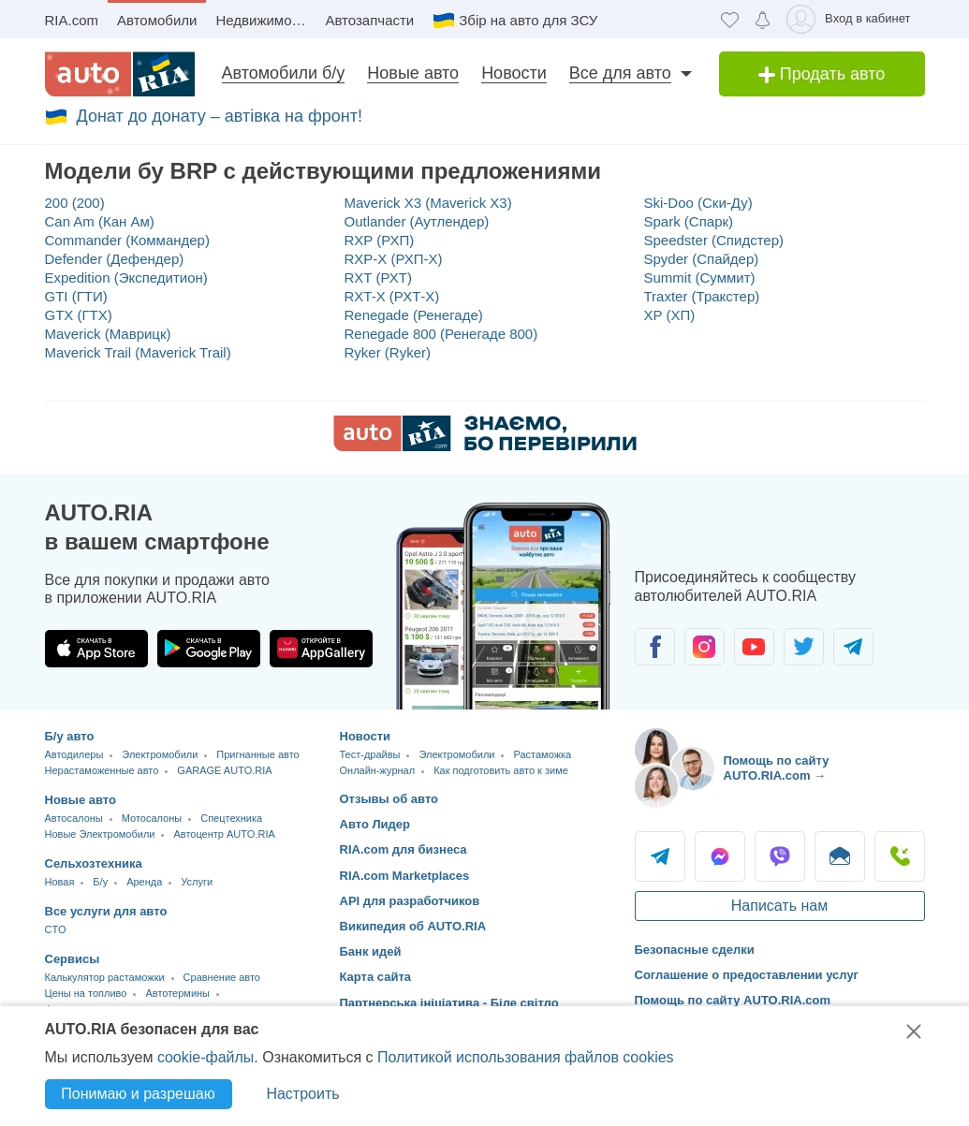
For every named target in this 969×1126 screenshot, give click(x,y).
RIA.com (72, 20)
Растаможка (542, 754)
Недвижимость (263, 20)
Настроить (302, 1094)
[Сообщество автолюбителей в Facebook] (655, 646)
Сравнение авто (222, 977)
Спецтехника (231, 818)
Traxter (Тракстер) (702, 296)
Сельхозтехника (93, 863)
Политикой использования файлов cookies (525, 1057)
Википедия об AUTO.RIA (413, 926)
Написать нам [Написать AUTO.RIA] (779, 906)
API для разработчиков (410, 901)
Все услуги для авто (106, 911)
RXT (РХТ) (378, 277)
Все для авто (620, 73)
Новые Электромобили (100, 834)
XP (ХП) (670, 315)
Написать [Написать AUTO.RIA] (840, 856)
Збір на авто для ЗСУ (528, 20)
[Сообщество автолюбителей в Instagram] (704, 646)
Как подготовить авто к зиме (500, 770)
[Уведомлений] (762, 19)
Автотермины (177, 993)
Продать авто (822, 74)
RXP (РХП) (380, 240)
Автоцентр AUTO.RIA (223, 834)
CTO (55, 929)
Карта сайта (376, 977)
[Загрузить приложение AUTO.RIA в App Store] (96, 648)
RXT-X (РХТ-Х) (392, 296)
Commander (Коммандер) (127, 240)
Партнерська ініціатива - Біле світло (449, 1003)
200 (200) (75, 203)
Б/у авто (70, 736)
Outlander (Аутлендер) (417, 221)
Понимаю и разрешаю (137, 1094)
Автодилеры (74, 754)
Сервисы (72, 959)
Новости (514, 73)
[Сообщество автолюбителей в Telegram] (853, 646)
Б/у (100, 881)
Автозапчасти (369, 20)
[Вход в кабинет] (851, 19)
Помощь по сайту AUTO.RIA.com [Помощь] (733, 1000)
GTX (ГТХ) (78, 315)
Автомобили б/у (283, 73)
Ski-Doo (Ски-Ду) (698, 203)
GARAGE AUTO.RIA (224, 770)
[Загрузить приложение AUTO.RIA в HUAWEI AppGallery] (321, 648)
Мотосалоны (152, 818)
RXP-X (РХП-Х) (394, 259)
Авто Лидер (375, 824)
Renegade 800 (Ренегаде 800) (441, 334)
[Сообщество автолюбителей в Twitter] (804, 646)
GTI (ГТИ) (76, 296)
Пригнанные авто (257, 754)
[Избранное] (729, 19)
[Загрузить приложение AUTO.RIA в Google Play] (208, 648)
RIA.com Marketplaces (405, 876)
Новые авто (413, 73)
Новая (60, 881)
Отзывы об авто (389, 799)
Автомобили (157, 20)
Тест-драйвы (370, 754)
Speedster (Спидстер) (714, 240)
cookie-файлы (205, 1057)
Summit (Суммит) (700, 277)
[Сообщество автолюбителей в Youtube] (754, 646)
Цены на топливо (86, 993)
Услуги (197, 881)
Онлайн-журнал (378, 770)
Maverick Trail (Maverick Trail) (138, 352)
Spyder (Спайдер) (701, 259)
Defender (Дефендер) (114, 259)
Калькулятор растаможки (105, 977)
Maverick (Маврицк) (108, 334)
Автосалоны (74, 818)
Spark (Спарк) (689, 221)
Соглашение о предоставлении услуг (747, 975)
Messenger (720, 856)
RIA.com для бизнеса (403, 849)
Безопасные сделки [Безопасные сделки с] (695, 950)
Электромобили (160, 754)
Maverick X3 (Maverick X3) (428, 203)
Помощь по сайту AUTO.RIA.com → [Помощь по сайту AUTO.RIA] (777, 767)
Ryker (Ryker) (388, 352)
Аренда (144, 881)
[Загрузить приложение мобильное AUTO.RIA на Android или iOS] (503, 606)
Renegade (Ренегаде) (414, 315)
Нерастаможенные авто (102, 770)
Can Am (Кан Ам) (99, 221)
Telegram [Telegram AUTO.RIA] (660, 856)
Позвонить (899, 856)
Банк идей (371, 951)
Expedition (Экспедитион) (126, 277)
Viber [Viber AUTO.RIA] (780, 856)
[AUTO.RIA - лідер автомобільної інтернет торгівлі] (120, 73)
